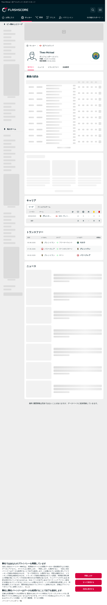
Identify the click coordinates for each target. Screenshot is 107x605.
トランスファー (53, 67)
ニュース (41, 67)
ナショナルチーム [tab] (44, 207)
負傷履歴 (66, 67)
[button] (92, 10)
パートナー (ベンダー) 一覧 (12, 601)
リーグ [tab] (31, 207)
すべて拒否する (88, 582)
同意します (88, 576)
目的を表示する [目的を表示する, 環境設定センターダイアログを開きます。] (88, 589)
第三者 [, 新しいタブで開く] (27, 587)
